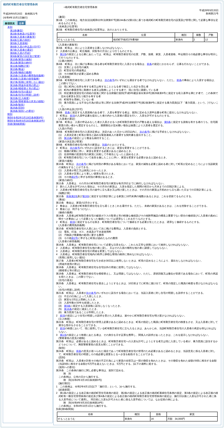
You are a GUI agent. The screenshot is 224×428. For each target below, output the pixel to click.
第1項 (63, 54)
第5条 (167, 122)
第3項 (85, 196)
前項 (72, 115)
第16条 (68, 309)
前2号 (74, 177)
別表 (104, 144)
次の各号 (110, 80)
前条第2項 (72, 196)
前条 (149, 64)
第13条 (68, 138)
